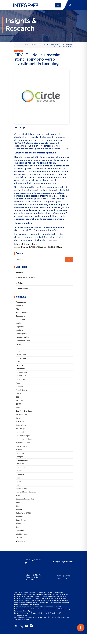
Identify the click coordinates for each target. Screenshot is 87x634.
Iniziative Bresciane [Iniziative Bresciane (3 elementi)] (24, 411)
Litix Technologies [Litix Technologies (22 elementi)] (23, 436)
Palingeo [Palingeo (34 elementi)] (19, 457)
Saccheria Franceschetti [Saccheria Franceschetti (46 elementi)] (25, 499)
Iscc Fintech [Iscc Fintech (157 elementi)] (21, 421)
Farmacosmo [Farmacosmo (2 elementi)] (21, 369)
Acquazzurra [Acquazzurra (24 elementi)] (21, 302)
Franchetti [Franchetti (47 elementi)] (20, 386)
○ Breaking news (22, 288)
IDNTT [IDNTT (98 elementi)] (18, 404)
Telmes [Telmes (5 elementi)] (19, 523)
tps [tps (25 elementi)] (17, 527)
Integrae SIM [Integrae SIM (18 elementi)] (21, 414)
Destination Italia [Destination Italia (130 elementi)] (23, 341)
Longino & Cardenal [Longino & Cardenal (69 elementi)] (24, 439)
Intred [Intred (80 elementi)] (18, 418)
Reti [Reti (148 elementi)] (17, 485)
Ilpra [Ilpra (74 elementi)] (18, 407)
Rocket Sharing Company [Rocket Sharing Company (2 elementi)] (26, 492)
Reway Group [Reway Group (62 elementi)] (21, 488)
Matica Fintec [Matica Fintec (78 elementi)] (21, 446)
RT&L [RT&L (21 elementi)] (18, 495)
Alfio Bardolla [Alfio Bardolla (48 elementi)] (21, 305)
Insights (33, 44)
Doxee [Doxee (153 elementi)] (18, 344)
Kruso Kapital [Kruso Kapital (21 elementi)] (21, 428)
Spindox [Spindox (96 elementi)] (19, 516)
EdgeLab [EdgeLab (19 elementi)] (19, 351)
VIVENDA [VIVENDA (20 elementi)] (20, 538)
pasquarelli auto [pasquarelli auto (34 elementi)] (22, 460)
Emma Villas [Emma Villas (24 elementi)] (21, 355)
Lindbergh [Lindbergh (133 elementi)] (20, 432)
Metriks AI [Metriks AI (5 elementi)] (20, 450)
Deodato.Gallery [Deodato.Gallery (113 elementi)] (22, 337)
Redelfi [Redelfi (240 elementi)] (19, 478)
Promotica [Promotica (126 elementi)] (20, 474)
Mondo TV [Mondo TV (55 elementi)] (20, 453)
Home (26, 44)
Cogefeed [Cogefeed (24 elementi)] (20, 327)
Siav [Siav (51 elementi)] (17, 506)
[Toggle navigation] (58, 5)
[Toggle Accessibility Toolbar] (81, 628)
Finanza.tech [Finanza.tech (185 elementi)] (21, 376)
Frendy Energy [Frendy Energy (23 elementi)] (22, 390)
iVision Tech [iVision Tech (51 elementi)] (21, 425)
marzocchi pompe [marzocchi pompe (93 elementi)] (23, 443)
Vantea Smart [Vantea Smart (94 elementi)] (21, 531)
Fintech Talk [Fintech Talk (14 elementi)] (21, 379)
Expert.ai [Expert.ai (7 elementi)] (19, 365)
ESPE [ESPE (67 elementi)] (18, 362)
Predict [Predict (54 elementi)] (19, 471)
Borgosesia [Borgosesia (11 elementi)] (20, 316)
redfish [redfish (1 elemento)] (19, 481)
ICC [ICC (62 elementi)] (17, 397)
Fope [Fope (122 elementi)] (18, 383)
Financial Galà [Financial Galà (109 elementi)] (21, 372)
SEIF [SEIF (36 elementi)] (18, 502)
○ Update (19, 283)
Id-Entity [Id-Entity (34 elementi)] (19, 400)
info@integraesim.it (63, 562)
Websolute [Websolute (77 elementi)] (20, 541)
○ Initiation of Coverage (26, 278)
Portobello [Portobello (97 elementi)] (20, 464)
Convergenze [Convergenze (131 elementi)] (21, 334)
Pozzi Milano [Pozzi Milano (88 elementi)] (21, 467)
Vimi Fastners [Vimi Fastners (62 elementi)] (21, 534)
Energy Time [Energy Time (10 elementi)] (21, 358)
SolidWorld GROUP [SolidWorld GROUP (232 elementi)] (23, 513)
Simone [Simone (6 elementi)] (19, 509)
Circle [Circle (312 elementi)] (18, 323)
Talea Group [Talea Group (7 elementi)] (21, 520)
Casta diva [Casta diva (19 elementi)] (20, 320)
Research (19, 272)
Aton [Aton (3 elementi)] (18, 309)
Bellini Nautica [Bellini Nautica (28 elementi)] (22, 312)
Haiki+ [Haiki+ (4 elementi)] (18, 393)
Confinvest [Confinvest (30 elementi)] (20, 330)
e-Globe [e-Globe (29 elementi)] (19, 348)
